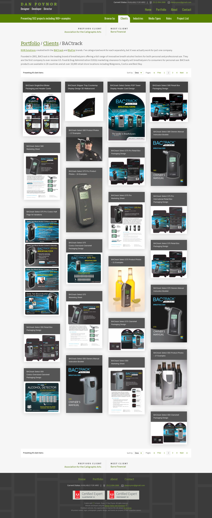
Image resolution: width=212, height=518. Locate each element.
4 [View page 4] (176, 73)
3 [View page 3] (172, 73)
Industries (138, 18)
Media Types (155, 18)
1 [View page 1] (164, 73)
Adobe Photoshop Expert (123, 495)
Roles (169, 18)
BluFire (71, 50)
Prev (159, 73)
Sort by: (130, 73)
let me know (127, 508)
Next (182, 73)
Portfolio (161, 9)
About (174, 9)
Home (148, 9)
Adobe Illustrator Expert (89, 495)
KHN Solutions (28, 50)
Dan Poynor (39, 4)
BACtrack (58, 50)
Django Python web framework (115, 506)
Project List (183, 18)
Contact (186, 9)
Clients (124, 18)
